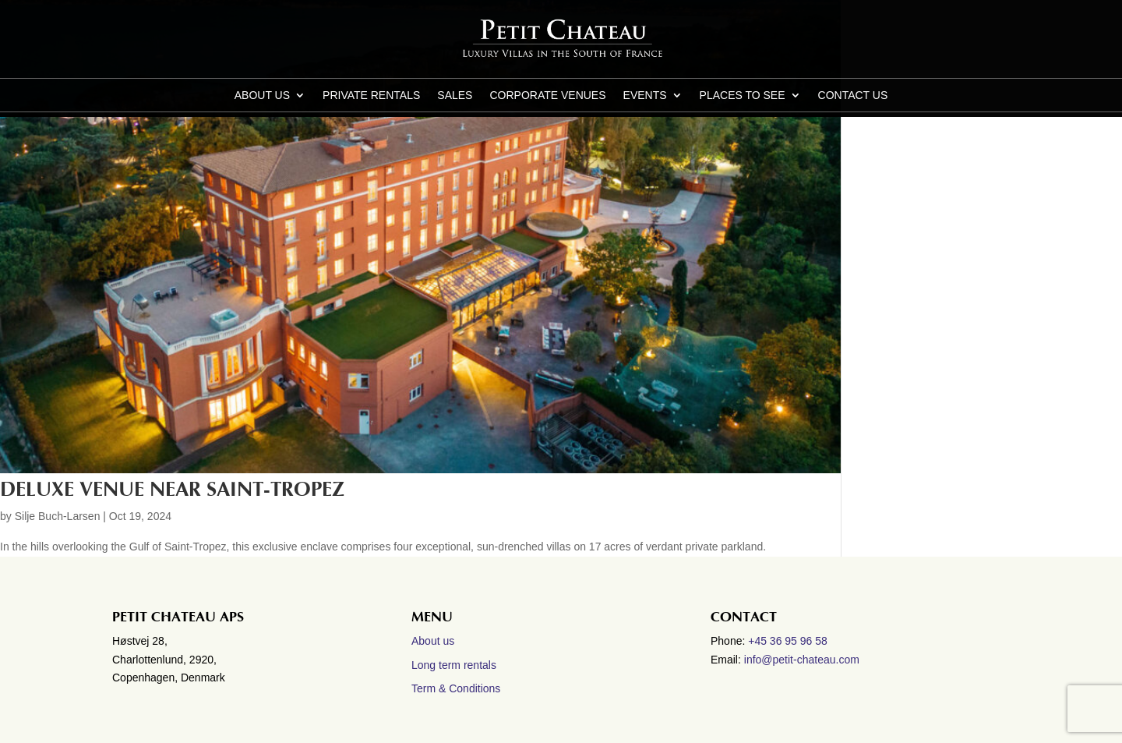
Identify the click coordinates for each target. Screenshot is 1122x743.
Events (645, 95)
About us (262, 95)
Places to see (742, 95)
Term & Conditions (455, 688)
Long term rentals (453, 665)
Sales (454, 95)
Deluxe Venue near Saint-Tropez (172, 489)
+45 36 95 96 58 (789, 641)
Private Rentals (371, 95)
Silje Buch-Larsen (58, 516)
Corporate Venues (547, 95)
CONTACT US (853, 95)
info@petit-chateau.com (801, 659)
